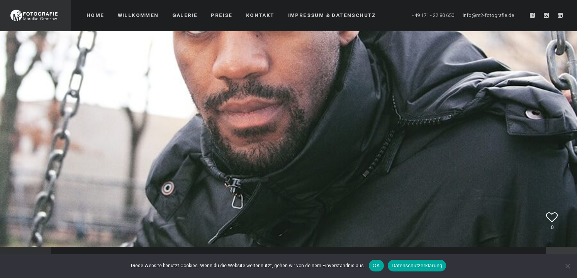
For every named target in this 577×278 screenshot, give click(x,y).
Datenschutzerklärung (417, 265)
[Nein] (567, 266)
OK (376, 265)
